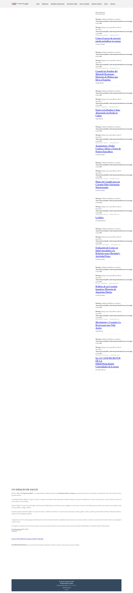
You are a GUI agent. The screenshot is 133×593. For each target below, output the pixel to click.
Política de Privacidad (66, 587)
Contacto (66, 589)
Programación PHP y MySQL (62, 585)
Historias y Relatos (97, 4)
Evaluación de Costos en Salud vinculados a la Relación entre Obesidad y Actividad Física (108, 252)
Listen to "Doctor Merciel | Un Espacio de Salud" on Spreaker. (28, 539)
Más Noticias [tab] (100, 12)
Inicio (38, 4)
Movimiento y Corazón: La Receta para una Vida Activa (108, 325)
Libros (106, 4)
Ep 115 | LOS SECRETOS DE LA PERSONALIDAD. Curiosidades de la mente (108, 362)
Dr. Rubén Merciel (16, 529)
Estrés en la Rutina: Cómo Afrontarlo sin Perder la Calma (108, 112)
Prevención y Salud (72, 4)
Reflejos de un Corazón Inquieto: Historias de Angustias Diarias (106, 289)
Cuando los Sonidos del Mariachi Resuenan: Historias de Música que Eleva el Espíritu (107, 75)
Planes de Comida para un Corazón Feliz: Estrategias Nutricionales (108, 184)
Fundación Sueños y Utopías (66, 583)
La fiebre (100, 217)
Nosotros (112, 4)
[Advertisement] (108, 387)
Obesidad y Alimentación (57, 4)
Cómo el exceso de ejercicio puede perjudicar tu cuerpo (108, 40)
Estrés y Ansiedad (84, 4)
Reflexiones (45, 4)
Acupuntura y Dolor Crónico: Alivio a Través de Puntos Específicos (108, 148)
